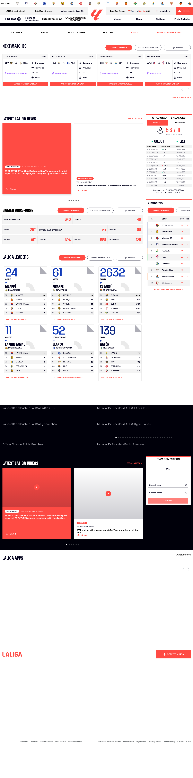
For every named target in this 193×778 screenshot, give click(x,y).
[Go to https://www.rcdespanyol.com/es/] (117, 3)
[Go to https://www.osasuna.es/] (35, 3)
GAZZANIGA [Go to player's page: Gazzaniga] (116, 382)
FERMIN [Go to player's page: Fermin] (19, 373)
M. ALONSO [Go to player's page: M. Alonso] (116, 324)
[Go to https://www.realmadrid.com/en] (144, 3)
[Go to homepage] (97, 22)
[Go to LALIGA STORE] (139, 11)
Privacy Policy (155, 772)
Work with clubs (75, 772)
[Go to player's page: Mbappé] (37, 293)
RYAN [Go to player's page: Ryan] (113, 377)
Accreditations (46, 772)
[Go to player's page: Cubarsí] (131, 293)
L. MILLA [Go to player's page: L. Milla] (19, 377)
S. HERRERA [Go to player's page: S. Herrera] (116, 386)
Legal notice (141, 772)
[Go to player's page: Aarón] (131, 351)
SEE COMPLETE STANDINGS (168, 289)
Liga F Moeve (177, 47)
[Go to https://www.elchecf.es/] (53, 3)
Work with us (60, 772)
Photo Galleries (182, 19)
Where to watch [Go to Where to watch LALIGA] (72, 11)
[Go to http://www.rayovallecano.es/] (99, 3)
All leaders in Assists (17, 393)
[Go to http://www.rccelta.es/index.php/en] (108, 3)
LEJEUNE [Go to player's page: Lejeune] (114, 328)
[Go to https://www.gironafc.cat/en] (81, 3)
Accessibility (128, 772)
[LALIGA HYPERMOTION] (32, 19)
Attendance (158, 123)
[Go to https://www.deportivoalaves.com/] (44, 3)
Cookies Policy (169, 772)
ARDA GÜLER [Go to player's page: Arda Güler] (21, 382)
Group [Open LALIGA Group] (117, 11)
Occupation (180, 123)
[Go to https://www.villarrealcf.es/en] (189, 3)
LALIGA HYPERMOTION (148, 47)
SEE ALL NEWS (135, 118)
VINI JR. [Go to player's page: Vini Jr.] (66, 319)
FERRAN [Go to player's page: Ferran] (19, 328)
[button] (13, 19)
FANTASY (45, 32)
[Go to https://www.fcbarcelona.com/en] (62, 3)
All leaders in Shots (64, 335)
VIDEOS (135, 32)
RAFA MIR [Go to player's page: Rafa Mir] (67, 328)
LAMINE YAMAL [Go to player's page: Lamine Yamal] (22, 319)
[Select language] (164, 11)
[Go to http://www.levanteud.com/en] (90, 3)
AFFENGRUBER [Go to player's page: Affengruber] (69, 373)
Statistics (160, 19)
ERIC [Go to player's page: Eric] (113, 315)
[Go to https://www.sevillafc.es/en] (171, 3)
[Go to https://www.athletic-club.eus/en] (17, 3)
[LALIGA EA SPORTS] (13, 19)
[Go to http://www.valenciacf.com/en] (180, 3)
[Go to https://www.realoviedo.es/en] (153, 3)
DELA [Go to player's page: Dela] (65, 386)
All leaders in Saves (111, 393)
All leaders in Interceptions (67, 393)
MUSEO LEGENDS (76, 32)
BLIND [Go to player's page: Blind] (113, 319)
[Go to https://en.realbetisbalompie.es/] (135, 3)
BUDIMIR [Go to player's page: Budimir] (19, 324)
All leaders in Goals (16, 335)
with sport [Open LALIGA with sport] (44, 11)
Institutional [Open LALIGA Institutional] (15, 11)
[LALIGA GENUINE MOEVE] (75, 19)
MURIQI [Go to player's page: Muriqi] (19, 315)
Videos (117, 19)
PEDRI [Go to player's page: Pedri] (18, 386)
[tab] (118, 47)
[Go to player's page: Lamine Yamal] (37, 351)
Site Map (34, 772)
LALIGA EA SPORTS (119, 47)
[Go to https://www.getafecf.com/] (72, 3)
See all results (181, 97)
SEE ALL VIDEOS (134, 479)
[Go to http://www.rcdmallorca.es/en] (126, 3)
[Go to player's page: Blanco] (84, 351)
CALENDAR (17, 32)
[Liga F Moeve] (52, 19)
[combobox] (168, 500)
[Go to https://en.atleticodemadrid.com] (26, 3)
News (139, 19)
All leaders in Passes (112, 335)
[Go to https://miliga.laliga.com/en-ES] (184, 11)
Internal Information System (109, 772)
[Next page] (189, 600)
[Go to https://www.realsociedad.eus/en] (162, 3)
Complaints (23, 772)
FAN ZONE (108, 32)
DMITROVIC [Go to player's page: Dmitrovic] (116, 373)
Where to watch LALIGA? (169, 32)
